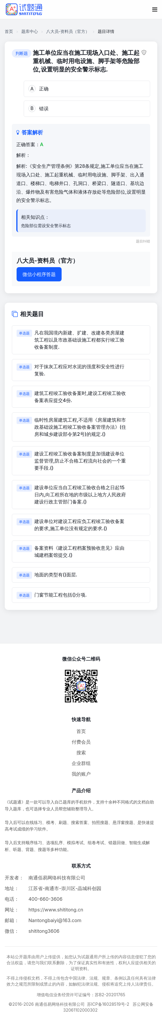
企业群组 (81, 763)
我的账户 (81, 774)
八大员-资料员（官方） (67, 31)
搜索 (81, 752)
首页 (9, 31)
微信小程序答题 (39, 274)
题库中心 (29, 31)
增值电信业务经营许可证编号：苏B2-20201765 (81, 994)
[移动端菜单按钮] (154, 9)
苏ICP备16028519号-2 (108, 1004)
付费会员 (81, 742)
